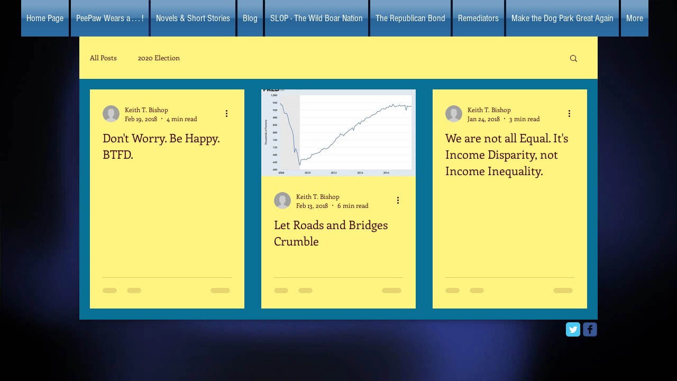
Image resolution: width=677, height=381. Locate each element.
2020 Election (159, 57)
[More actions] (230, 113)
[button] (574, 59)
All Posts (103, 57)
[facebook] (590, 329)
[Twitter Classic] (573, 329)
